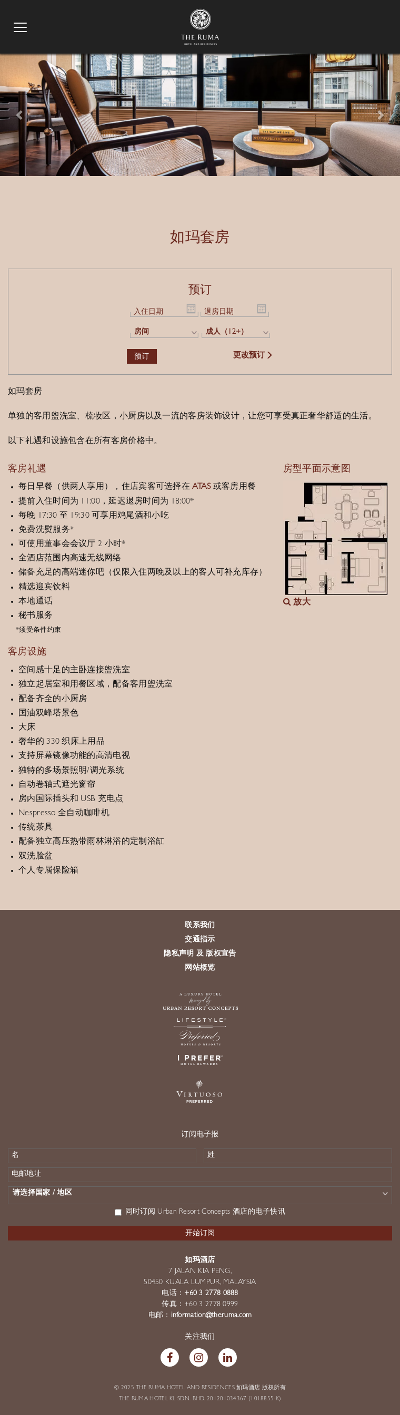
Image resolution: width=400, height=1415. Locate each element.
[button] (20, 114)
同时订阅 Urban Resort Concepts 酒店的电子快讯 (200, 1212)
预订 (141, 356)
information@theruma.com (211, 1315)
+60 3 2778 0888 (211, 1293)
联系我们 (200, 925)
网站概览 (200, 968)
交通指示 (200, 940)
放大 (297, 603)
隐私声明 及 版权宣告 (200, 954)
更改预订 (253, 356)
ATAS (201, 487)
